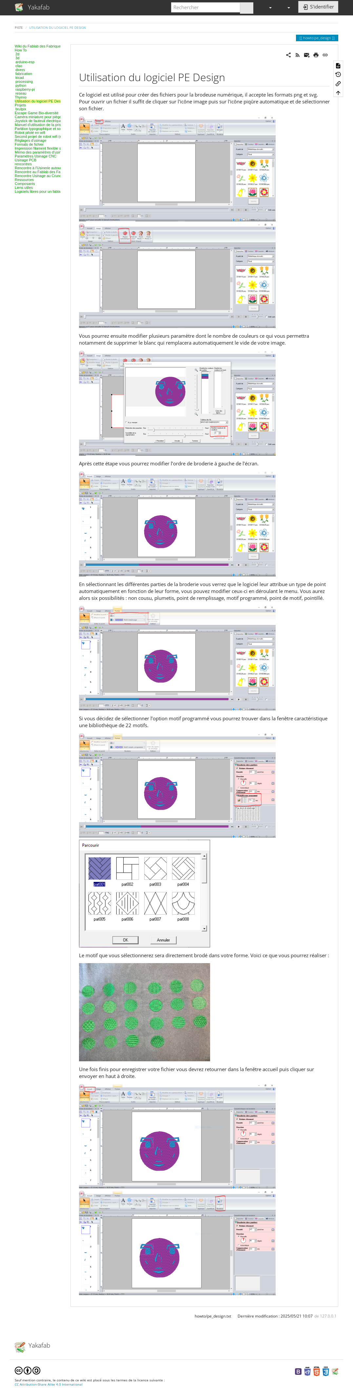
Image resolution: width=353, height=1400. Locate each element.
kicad (19, 78)
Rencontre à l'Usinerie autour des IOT (45, 168)
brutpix (20, 109)
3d (17, 58)
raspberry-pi (25, 89)
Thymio (21, 97)
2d (17, 54)
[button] (267, 7)
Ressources (24, 180)
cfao (18, 66)
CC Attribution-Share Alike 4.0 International (49, 1384)
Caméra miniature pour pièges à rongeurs (48, 117)
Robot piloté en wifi (30, 133)
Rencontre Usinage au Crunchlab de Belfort (50, 176)
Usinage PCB (25, 160)
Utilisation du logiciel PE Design (57, 27)
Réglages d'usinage (30, 140)
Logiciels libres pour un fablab (39, 191)
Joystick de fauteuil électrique (38, 121)
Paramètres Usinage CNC (35, 156)
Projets (20, 105)
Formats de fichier (29, 144)
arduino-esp (24, 62)
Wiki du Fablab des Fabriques (39, 46)
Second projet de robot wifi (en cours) (45, 136)
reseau (21, 93)
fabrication (23, 74)
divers (20, 70)
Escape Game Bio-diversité (36, 113)
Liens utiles (24, 187)
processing (24, 81)
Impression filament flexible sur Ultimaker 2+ (50, 148)
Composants (25, 184)
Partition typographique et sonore (41, 129)
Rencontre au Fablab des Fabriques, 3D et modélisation (59, 172)
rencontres (23, 164)
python (20, 85)
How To (21, 50)
